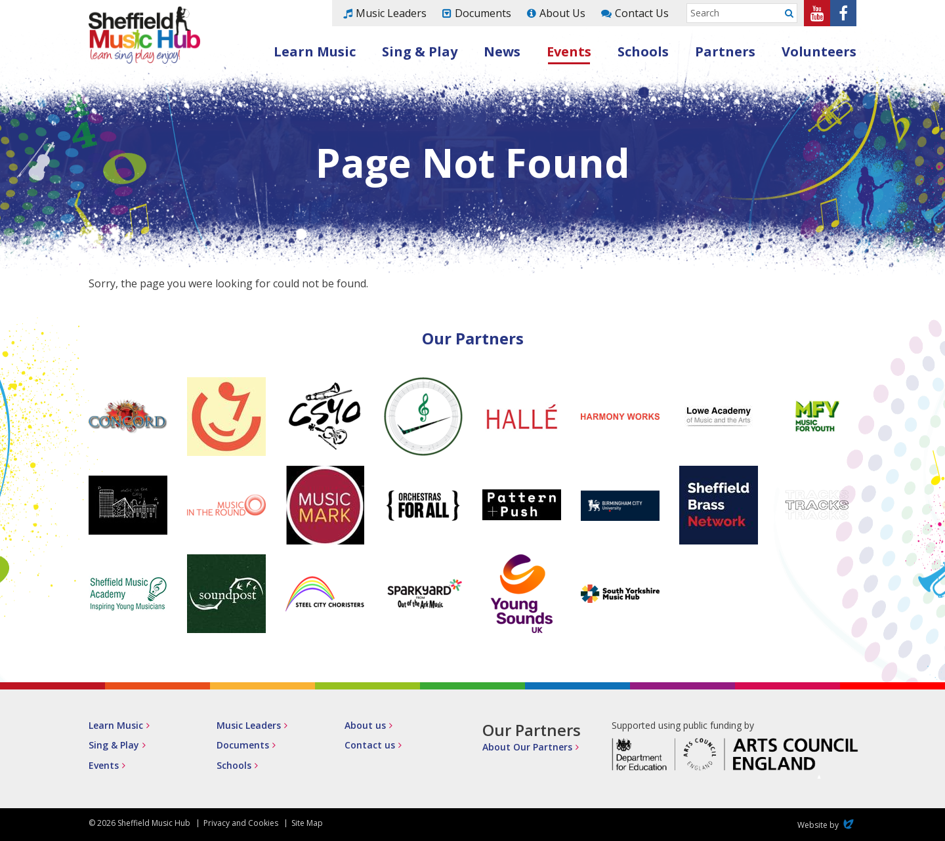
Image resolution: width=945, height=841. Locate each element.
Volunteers (819, 51)
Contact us (370, 745)
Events (569, 51)
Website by (826, 825)
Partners (725, 51)
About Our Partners (527, 747)
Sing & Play (419, 51)
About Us (562, 13)
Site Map (307, 823)
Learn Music (315, 51)
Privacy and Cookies (240, 823)
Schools (643, 51)
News (502, 51)
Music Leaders (391, 13)
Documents (483, 13)
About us (365, 725)
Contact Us (642, 13)
